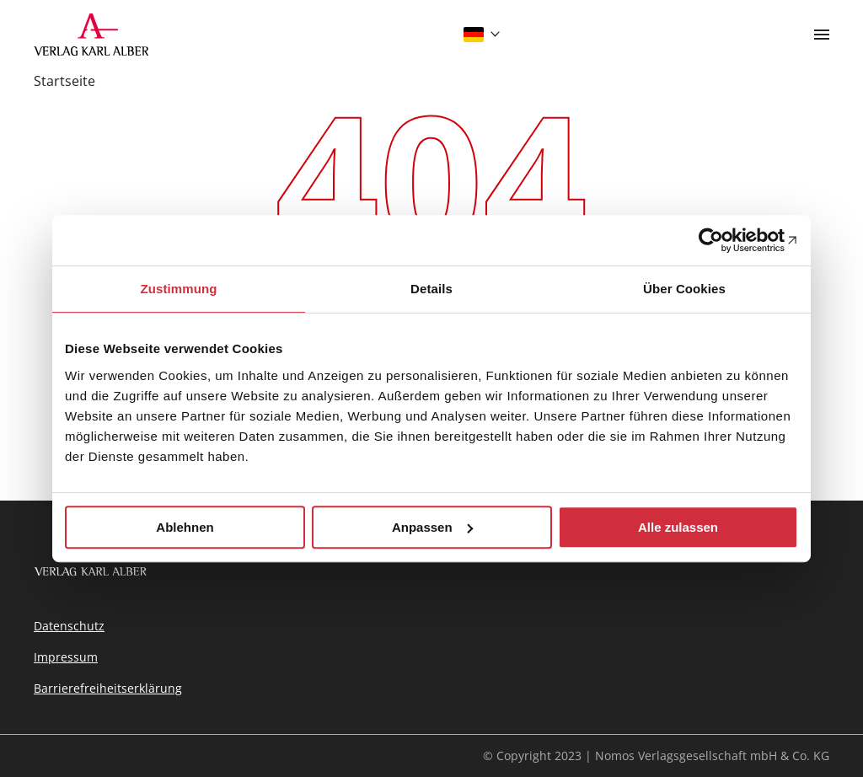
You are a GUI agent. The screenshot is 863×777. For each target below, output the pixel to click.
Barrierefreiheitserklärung (108, 688)
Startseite (64, 81)
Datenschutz (69, 626)
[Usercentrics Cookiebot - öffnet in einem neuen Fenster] (724, 240)
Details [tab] (431, 288)
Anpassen (432, 527)
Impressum (66, 657)
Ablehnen (184, 527)
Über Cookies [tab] (684, 288)
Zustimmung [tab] (179, 288)
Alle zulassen (678, 527)
